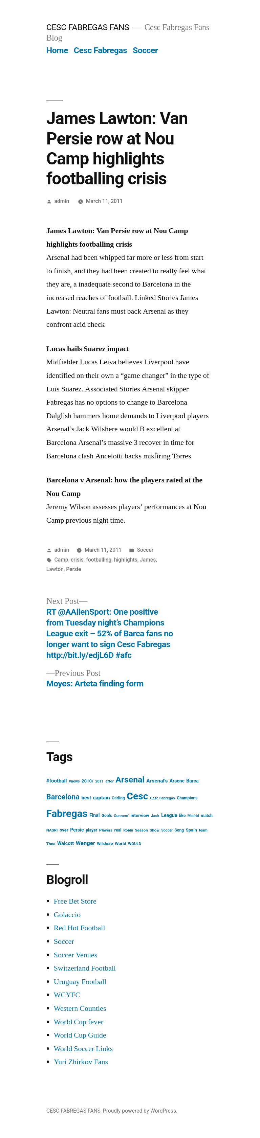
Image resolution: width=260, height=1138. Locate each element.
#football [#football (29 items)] (56, 781)
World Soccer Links (83, 1048)
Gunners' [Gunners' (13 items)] (121, 816)
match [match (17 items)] (207, 815)
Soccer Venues (75, 955)
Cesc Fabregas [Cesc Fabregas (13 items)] (162, 798)
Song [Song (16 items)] (179, 830)
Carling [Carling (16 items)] (118, 798)
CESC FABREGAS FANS (87, 27)
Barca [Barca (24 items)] (192, 780)
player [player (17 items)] (91, 830)
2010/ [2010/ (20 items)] (87, 780)
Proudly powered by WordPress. (140, 1111)
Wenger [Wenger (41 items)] (85, 843)
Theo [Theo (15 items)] (51, 843)
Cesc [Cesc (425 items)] (137, 796)
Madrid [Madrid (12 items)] (193, 816)
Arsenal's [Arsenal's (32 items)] (157, 781)
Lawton (55, 569)
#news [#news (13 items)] (74, 781)
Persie (73, 569)
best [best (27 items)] (86, 798)
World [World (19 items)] (120, 843)
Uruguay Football (80, 981)
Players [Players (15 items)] (105, 830)
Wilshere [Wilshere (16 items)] (105, 843)
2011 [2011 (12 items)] (99, 781)
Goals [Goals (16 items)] (107, 815)
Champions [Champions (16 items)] (187, 798)
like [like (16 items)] (182, 815)
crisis (77, 559)
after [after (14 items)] (109, 781)
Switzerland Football (85, 968)
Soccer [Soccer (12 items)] (167, 830)
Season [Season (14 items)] (141, 830)
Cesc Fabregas (100, 50)
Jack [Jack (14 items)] (155, 815)
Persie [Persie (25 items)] (77, 830)
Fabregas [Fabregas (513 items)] (67, 813)
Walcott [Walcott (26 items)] (65, 843)
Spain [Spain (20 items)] (191, 830)
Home (57, 50)
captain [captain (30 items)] (101, 798)
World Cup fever (78, 1022)
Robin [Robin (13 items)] (128, 830)
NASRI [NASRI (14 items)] (52, 830)
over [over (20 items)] (64, 830)
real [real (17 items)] (118, 830)
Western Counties (80, 1008)
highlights (125, 559)
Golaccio (67, 914)
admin (62, 201)
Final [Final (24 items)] (94, 815)
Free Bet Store (75, 901)
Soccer (145, 50)
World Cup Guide (80, 1035)
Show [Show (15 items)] (154, 830)
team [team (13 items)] (203, 830)
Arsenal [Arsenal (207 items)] (130, 779)
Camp (61, 559)
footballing (98, 559)
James (148, 559)
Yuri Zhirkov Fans (81, 1062)
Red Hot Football (79, 928)
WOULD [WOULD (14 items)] (134, 843)
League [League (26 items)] (169, 815)
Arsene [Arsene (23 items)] (177, 780)
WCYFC (67, 995)
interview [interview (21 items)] (140, 815)
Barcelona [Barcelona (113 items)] (63, 797)
